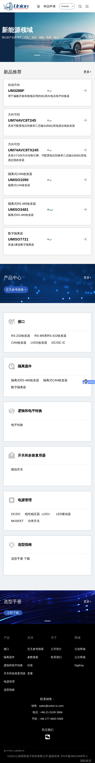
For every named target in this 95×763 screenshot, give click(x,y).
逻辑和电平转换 (13, 665)
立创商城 (79, 649)
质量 (30, 673)
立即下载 (13, 612)
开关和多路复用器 (14, 673)
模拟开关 (17, 469)
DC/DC (16, 514)
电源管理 (9, 681)
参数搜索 (32, 657)
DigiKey (79, 665)
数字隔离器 (18, 387)
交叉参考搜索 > (16, 289)
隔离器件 (9, 657)
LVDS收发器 (39, 342)
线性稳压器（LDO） (38, 514)
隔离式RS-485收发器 (25, 380)
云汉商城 (79, 657)
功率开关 (34, 521)
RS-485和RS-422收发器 (50, 335)
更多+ (87, 71)
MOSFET (17, 521)
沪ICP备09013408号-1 (74, 756)
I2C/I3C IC (58, 342)
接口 (6, 649)
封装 (30, 665)
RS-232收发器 (20, 335)
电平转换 (17, 425)
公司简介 (56, 649)
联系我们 (56, 657)
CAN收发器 (18, 342)
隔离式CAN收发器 (55, 380)
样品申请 (50, 6)
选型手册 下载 (20, 558)
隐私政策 (85, 760)
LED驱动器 (63, 514)
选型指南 (9, 689)
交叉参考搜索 (35, 649)
